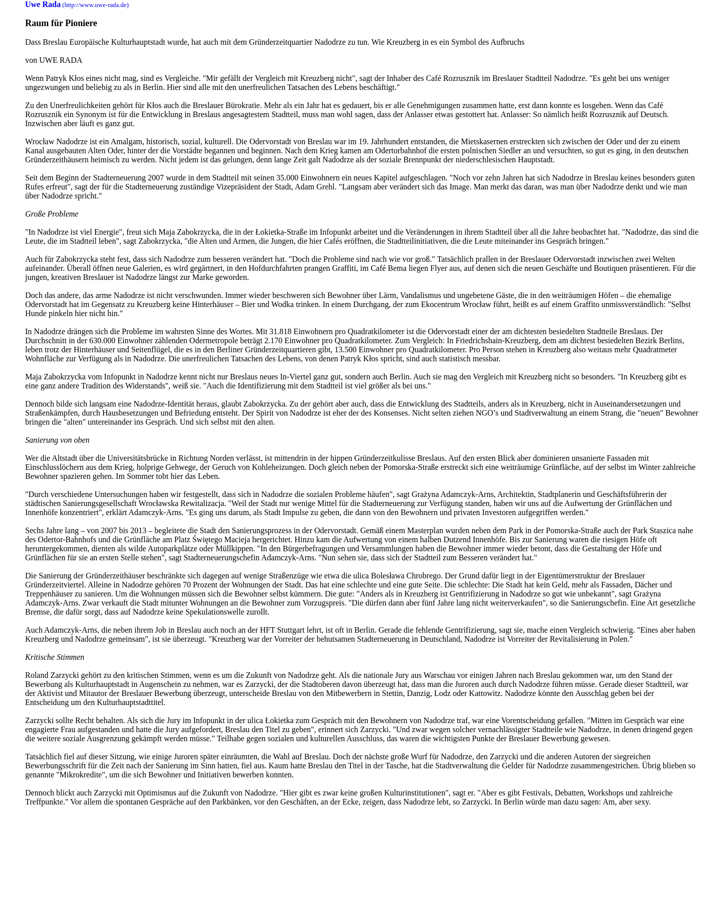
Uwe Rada (43, 4)
